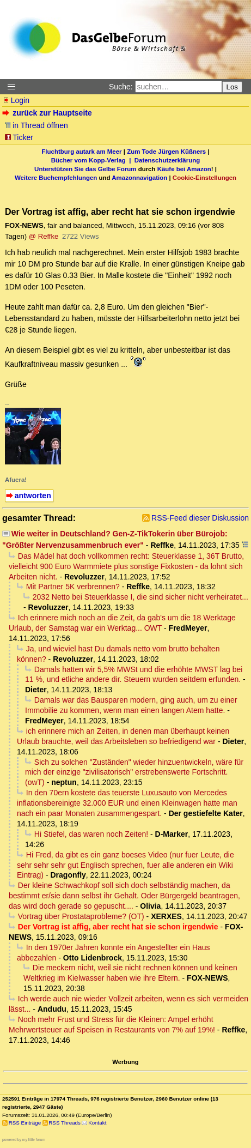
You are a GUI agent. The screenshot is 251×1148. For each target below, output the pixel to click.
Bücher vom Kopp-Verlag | (92, 160)
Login (15, 100)
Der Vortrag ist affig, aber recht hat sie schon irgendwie (118, 926)
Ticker (18, 137)
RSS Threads (64, 1123)
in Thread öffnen (36, 125)
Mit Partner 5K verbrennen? (73, 586)
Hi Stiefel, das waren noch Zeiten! (91, 834)
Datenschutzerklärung (167, 160)
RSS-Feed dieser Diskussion (200, 517)
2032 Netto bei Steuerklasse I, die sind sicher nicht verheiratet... (140, 597)
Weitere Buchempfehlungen (56, 177)
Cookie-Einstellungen (204, 177)
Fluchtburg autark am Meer (81, 151)
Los (232, 87)
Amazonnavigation (139, 177)
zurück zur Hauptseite (48, 112)
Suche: (121, 86)
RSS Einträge (25, 1123)
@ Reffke (44, 236)
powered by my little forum (23, 1139)
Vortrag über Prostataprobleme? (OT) (81, 916)
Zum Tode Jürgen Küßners (166, 151)
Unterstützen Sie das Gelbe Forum (85, 169)
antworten (33, 495)
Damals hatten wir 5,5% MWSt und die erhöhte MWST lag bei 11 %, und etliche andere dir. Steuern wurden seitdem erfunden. (133, 674)
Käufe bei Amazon (184, 169)
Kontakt (97, 1123)
